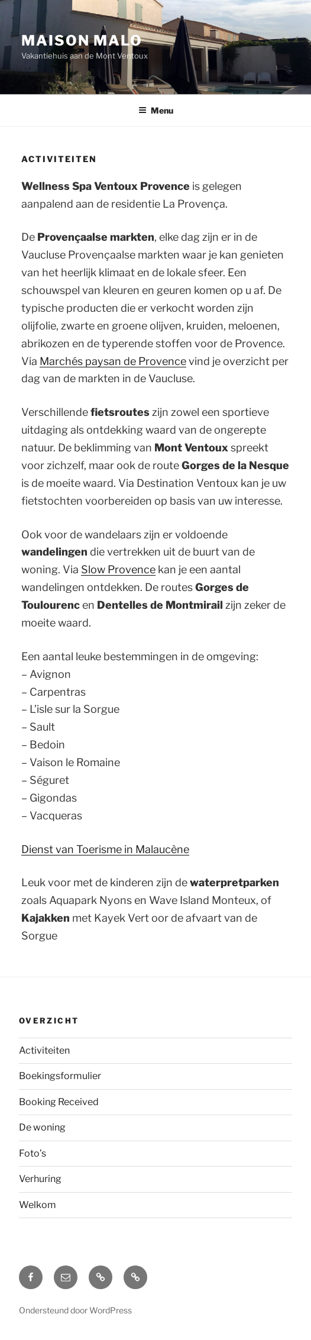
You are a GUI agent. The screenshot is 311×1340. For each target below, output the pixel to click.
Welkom (37, 1204)
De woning (42, 1127)
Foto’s (32, 1153)
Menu (155, 110)
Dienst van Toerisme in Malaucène (105, 849)
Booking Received (59, 1101)
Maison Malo (81, 40)
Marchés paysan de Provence (113, 361)
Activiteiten (44, 1050)
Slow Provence (118, 569)
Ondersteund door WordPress (75, 1310)
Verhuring (40, 1178)
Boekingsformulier (60, 1075)
